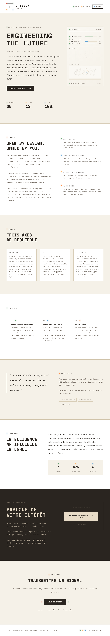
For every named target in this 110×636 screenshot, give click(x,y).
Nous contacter (55, 602)
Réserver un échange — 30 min (81, 516)
